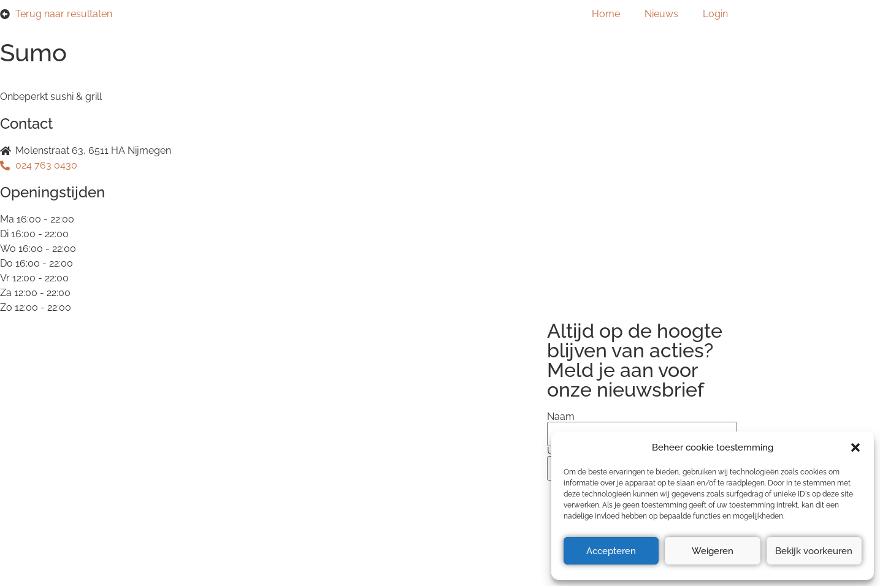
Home (606, 14)
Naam (561, 417)
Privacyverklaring (182, 428)
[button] (855, 447)
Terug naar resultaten (63, 14)
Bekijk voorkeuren (813, 551)
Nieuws (661, 14)
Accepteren (611, 551)
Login (715, 14)
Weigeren (712, 551)
